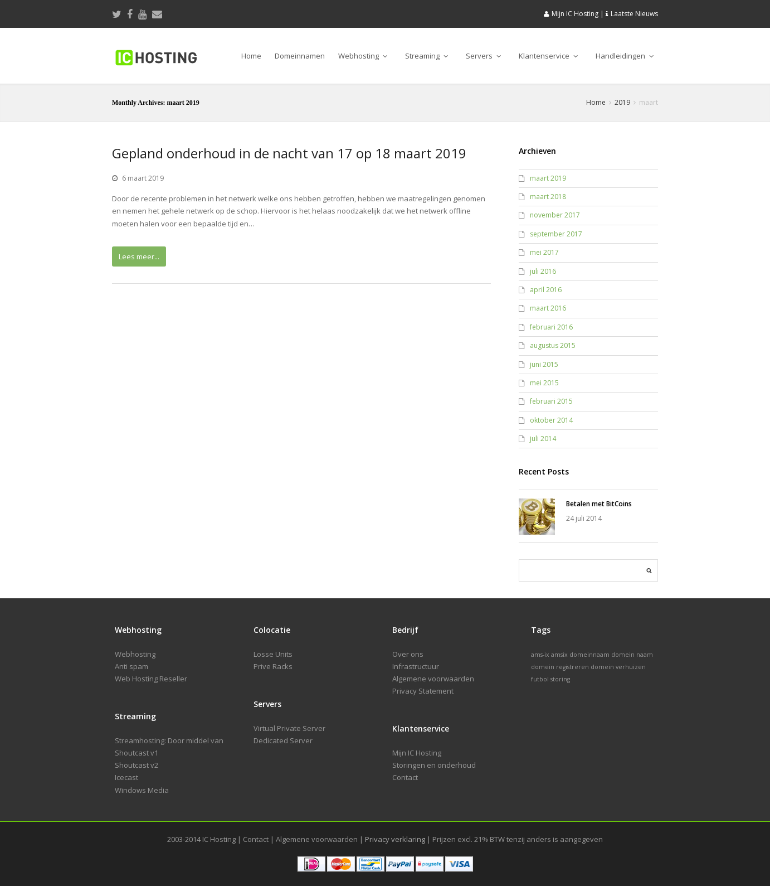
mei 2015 (544, 383)
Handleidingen (625, 56)
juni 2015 (544, 364)
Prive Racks (273, 666)
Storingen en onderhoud (434, 765)
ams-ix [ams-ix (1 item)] (540, 655)
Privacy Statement (423, 691)
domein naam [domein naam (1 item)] (632, 655)
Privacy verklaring (395, 839)
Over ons (407, 654)
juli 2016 (543, 271)
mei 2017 (544, 252)
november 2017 (555, 215)
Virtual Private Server (289, 728)
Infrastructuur (415, 666)
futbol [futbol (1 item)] (540, 679)
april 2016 (546, 289)
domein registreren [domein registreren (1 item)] (560, 667)
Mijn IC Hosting (575, 13)
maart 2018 (548, 196)
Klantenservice (548, 56)
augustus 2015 (553, 345)
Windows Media (142, 790)
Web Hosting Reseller (151, 679)
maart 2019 (548, 178)
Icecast (126, 777)
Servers (483, 56)
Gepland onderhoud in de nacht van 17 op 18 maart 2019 (289, 153)
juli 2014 (543, 438)
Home (251, 56)
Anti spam (131, 666)
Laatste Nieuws (634, 13)
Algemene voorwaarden (433, 679)
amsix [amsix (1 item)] (559, 655)
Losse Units (273, 654)
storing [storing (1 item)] (560, 679)
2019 (622, 102)
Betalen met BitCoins (599, 504)
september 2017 (556, 234)
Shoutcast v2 (136, 765)
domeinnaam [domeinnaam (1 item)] (589, 655)
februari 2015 (551, 401)
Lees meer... (139, 256)
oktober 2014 (551, 420)
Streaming (426, 56)
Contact (405, 777)
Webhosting (362, 56)
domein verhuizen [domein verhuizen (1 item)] (618, 667)
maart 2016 (548, 308)
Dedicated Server (283, 740)
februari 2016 (551, 327)
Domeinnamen (300, 56)
